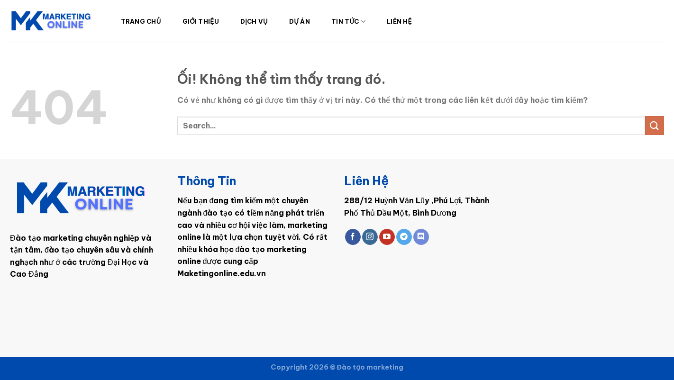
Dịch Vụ (254, 21)
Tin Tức (348, 21)
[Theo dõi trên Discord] (421, 237)
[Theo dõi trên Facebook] (353, 237)
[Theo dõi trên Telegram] (404, 237)
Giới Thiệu (200, 21)
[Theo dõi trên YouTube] (387, 237)
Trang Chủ (141, 21)
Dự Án (299, 21)
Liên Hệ (399, 21)
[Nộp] (654, 125)
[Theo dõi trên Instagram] (370, 237)
